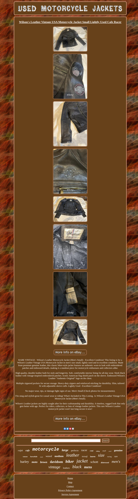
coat (91, 451)
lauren (92, 457)
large (65, 450)
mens (88, 467)
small (104, 451)
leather (72, 455)
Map (70, 482)
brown (43, 462)
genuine (118, 450)
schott (94, 462)
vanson (25, 457)
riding (98, 451)
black (76, 466)
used (110, 451)
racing (109, 457)
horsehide (33, 457)
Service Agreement (70, 494)
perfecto (75, 450)
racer (84, 450)
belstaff (84, 457)
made (41, 457)
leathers (66, 468)
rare (116, 456)
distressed (105, 462)
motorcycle (45, 449)
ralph (20, 450)
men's (116, 461)
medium (59, 456)
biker (69, 461)
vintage (54, 467)
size (101, 455)
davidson (56, 462)
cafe (27, 450)
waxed (49, 456)
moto (34, 462)
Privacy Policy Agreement (70, 490)
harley (24, 462)
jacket (82, 461)
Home (70, 478)
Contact (70, 486)
